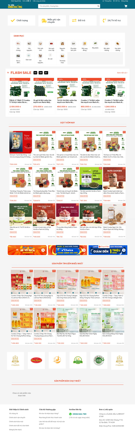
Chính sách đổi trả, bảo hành (19, 426)
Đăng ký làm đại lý (15, 430)
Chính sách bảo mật (16, 422)
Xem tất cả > (122, 73)
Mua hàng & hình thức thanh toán (50, 417)
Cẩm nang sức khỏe (39, 1)
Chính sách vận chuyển (17, 417)
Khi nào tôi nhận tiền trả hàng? (49, 428)
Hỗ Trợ (116, 1)
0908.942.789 (79, 414)
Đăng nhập (124, 1)
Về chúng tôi (13, 413)
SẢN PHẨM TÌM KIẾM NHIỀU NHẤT (67, 263)
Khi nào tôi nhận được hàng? (49, 413)
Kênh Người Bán (16, 1)
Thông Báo (107, 1)
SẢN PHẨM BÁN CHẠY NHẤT (67, 381)
